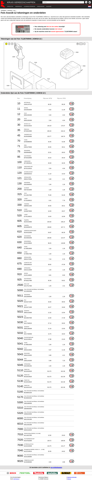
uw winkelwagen (56, 467)
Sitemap (69, 478)
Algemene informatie (72, 477)
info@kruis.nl (16, 478)
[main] (46, 239)
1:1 (81, 44)
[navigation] (44, 6)
